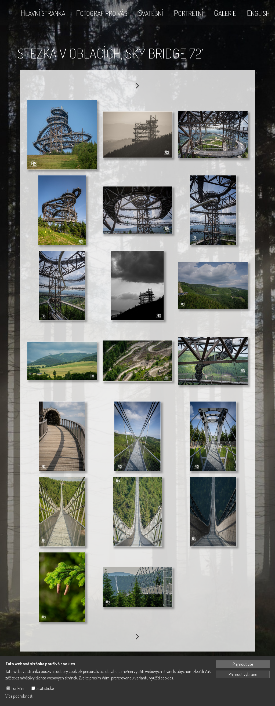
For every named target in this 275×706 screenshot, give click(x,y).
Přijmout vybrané (243, 674)
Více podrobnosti (19, 696)
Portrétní (188, 13)
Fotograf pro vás (101, 13)
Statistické (45, 688)
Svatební (150, 13)
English (258, 13)
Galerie (225, 13)
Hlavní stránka (42, 13)
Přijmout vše (243, 664)
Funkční (18, 688)
